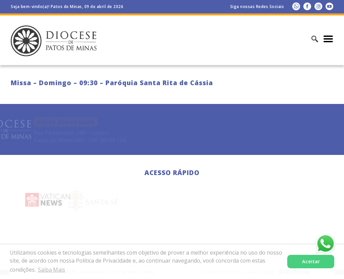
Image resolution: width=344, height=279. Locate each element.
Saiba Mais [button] (51, 269)
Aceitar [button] (311, 261)
